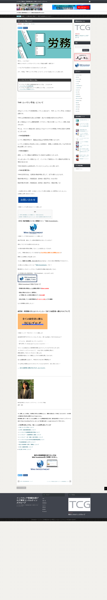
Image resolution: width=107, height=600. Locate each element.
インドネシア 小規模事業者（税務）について (30, 434)
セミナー (29, 12)
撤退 (77, 102)
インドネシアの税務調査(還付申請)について (29, 432)
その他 (77, 81)
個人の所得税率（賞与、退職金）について (29, 444)
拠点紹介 (37, 12)
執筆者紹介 (25, 12)
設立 (77, 111)
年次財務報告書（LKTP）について (27, 442)
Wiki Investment (41, 265)
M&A (77, 77)
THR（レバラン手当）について (26, 427)
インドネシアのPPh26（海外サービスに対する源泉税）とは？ (84, 135)
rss (89, 1)
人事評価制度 (78, 85)
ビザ (77, 83)
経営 (77, 109)
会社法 (77, 89)
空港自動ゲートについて (84, 158)
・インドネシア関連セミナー (26, 89)
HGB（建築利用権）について (26, 447)
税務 (77, 106)
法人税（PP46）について (25, 449)
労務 (77, 94)
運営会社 (33, 12)
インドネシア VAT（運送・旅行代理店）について (31, 437)
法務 (77, 104)
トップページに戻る (21, 487)
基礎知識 (77, 96)
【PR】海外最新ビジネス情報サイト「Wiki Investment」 (31, 214)
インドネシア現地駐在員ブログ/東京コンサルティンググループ (27, 500)
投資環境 (77, 100)
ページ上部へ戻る (105, 488)
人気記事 (77, 87)
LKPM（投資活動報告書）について (27, 429)
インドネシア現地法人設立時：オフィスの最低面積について (58, 481)
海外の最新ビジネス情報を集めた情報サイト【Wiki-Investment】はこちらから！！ (36, 16)
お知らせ (77, 79)
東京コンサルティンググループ (81, 36)
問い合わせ (41, 12)
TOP (18, 12)
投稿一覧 (21, 12)
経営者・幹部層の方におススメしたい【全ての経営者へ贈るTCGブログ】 (35, 216)
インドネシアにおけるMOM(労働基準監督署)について (31, 439)
